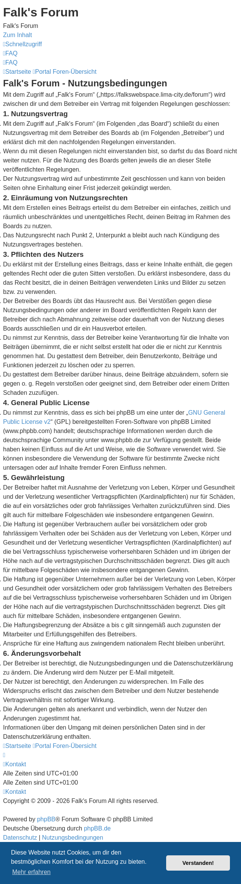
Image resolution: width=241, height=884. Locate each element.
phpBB (46, 819)
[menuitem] (10, 53)
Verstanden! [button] (198, 863)
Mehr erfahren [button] (31, 872)
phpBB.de (97, 828)
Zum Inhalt (17, 35)
